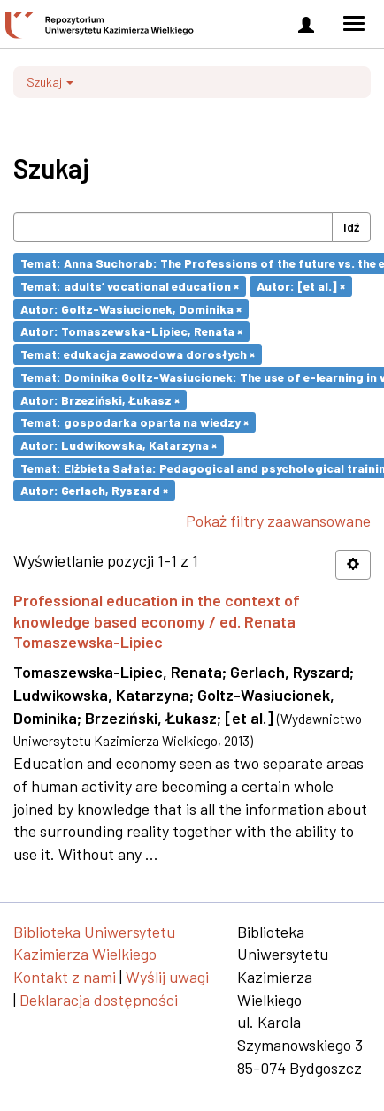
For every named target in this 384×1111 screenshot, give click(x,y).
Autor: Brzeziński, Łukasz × (100, 399)
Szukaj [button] (50, 81)
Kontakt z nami (64, 976)
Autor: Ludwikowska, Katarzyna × (118, 445)
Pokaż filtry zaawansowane (278, 520)
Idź (351, 226)
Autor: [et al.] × (301, 285)
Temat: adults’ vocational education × (129, 285)
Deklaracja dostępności (98, 999)
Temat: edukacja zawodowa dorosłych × (137, 353)
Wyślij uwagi (167, 976)
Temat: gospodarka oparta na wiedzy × (134, 422)
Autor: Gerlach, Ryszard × (94, 490)
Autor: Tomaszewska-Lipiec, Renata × (131, 331)
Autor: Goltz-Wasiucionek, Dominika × (131, 308)
